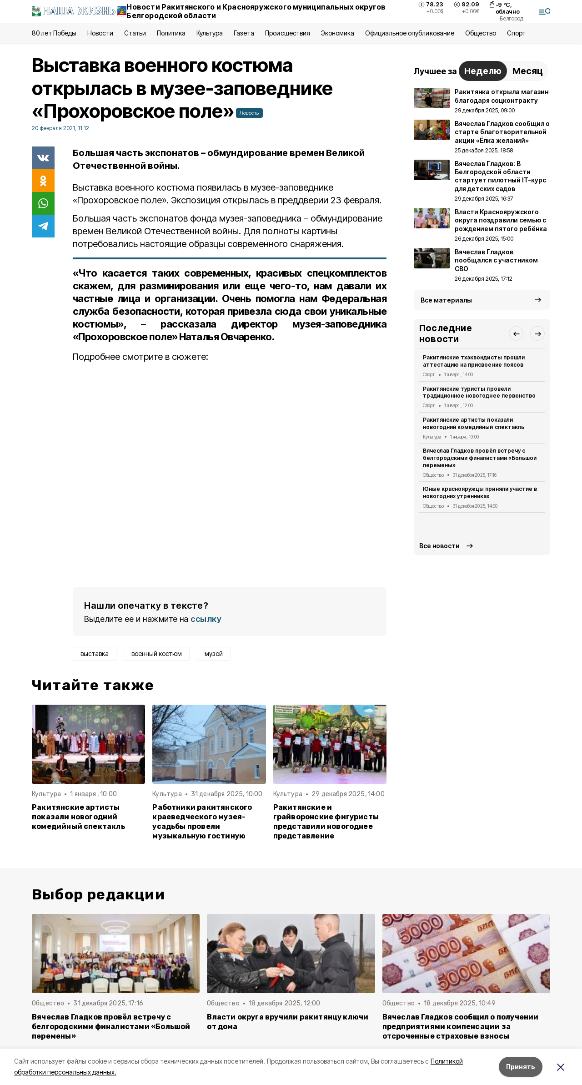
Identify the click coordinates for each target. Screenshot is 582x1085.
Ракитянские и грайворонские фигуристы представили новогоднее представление (326, 821)
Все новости (439, 546)
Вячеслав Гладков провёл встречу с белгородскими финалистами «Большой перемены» (480, 458)
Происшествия (287, 33)
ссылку (206, 619)
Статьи (135, 33)
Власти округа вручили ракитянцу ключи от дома (287, 1022)
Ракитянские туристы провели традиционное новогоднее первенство (479, 392)
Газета (244, 33)
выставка (94, 653)
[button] (516, 333)
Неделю (483, 71)
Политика (171, 33)
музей (214, 653)
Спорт (516, 33)
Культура (209, 33)
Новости (100, 33)
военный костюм (156, 653)
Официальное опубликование (409, 33)
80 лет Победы (54, 33)
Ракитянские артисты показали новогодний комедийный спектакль (78, 817)
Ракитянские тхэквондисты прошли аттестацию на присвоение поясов (474, 361)
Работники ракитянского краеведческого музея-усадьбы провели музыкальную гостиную (202, 821)
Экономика (337, 33)
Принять (520, 1066)
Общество (480, 33)
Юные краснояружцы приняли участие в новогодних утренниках (480, 492)
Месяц (527, 71)
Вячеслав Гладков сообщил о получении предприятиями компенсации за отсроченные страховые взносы (460, 1026)
